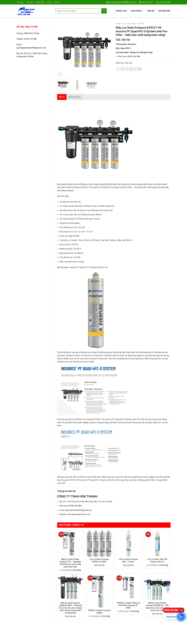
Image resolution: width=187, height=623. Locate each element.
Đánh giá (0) (74, 97)
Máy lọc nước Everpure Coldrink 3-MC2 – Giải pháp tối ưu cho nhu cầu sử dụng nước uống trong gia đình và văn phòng (70, 608)
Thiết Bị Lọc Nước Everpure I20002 (99, 611)
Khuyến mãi (40, 2)
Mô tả (62, 97)
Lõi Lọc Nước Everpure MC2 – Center (128, 560)
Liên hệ (57, 2)
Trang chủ (20, 2)
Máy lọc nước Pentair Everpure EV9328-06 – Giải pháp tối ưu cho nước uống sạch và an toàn (157, 607)
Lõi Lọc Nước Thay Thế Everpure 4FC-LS (157, 560)
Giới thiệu (29, 2)
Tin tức (49, 2)
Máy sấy (140, 24)
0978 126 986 (171, 610)
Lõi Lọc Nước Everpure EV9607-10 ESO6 (99, 560)
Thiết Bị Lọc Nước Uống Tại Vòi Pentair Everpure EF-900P (128, 605)
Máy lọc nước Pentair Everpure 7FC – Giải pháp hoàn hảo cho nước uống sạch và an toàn (70, 563)
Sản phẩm (137, 11)
